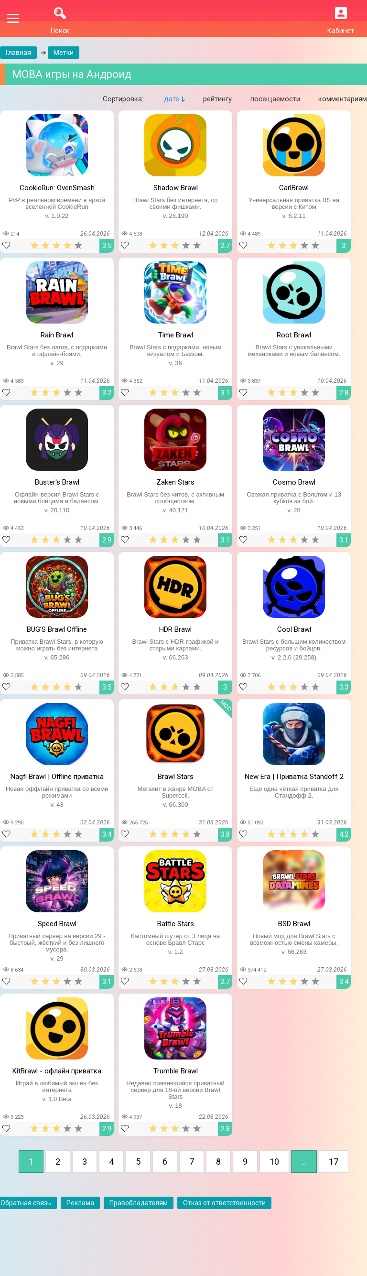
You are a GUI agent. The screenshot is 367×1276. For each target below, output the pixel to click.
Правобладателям (138, 1203)
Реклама (80, 1203)
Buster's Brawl (57, 482)
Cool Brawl (294, 629)
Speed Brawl (57, 923)
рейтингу (217, 99)
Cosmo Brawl (294, 482)
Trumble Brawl (175, 1071)
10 (274, 1162)
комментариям (342, 99)
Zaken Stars (175, 482)
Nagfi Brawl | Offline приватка (57, 776)
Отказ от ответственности (224, 1203)
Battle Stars (175, 923)
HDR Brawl (175, 629)
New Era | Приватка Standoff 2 (294, 776)
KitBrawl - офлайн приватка (56, 1071)
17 (333, 1162)
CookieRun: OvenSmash (57, 188)
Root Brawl (294, 335)
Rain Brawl (57, 335)
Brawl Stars (176, 776)
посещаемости (275, 99)
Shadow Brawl (175, 188)
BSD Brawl (294, 923)
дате (171, 99)
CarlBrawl (294, 188)
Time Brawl (175, 335)
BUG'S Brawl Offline (57, 629)
